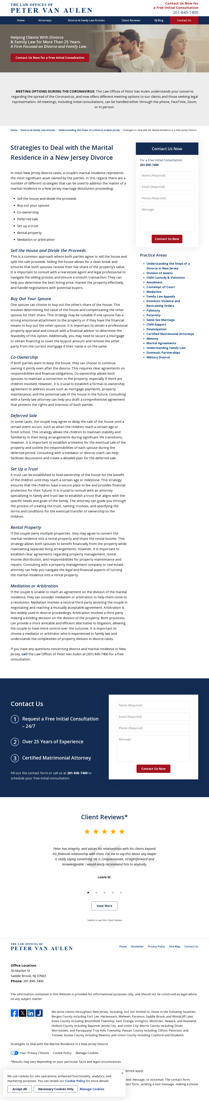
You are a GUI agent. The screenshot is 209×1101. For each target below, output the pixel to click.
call (25, 654)
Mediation (153, 292)
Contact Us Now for (181, 3)
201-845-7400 (185, 12)
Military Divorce (158, 357)
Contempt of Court (160, 287)
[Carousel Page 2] (96, 893)
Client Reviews (131, 20)
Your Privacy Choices (30, 1053)
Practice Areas (153, 255)
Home (21, 20)
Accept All (19, 1089)
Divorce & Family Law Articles (86, 20)
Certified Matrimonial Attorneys (170, 334)
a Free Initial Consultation (175, 7)
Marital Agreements (161, 343)
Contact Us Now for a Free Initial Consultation (50, 58)
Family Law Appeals (160, 296)
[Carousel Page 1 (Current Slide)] (88, 893)
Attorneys (45, 20)
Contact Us (184, 20)
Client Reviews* (104, 817)
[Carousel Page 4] (113, 893)
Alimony (152, 338)
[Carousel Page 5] (121, 893)
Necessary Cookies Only (55, 1089)
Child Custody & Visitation (165, 277)
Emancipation (156, 329)
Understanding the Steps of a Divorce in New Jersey (89, 130)
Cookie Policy (62, 1053)
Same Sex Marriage (160, 320)
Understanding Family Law (165, 348)
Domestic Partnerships (163, 352)
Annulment (154, 282)
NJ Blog (158, 20)
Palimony (153, 310)
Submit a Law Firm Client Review (104, 920)
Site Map (174, 946)
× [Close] (122, 1073)
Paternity (153, 315)
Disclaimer (137, 946)
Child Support (156, 324)
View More (104, 906)
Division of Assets (159, 273)
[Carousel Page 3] (104, 893)
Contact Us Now (167, 148)
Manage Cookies (87, 1053)
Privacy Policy (156, 946)
